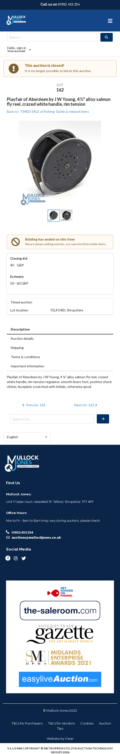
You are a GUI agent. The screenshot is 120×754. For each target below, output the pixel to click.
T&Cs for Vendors (61, 723)
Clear (69, 738)
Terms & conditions (25, 357)
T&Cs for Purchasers (27, 723)
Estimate (17, 277)
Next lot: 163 (86, 405)
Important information (27, 366)
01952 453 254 (69, 4)
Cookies (86, 723)
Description (20, 329)
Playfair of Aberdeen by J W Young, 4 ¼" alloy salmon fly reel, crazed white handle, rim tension (59, 101)
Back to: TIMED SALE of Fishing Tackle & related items (48, 111)
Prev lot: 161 (33, 405)
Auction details (22, 338)
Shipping (17, 348)
